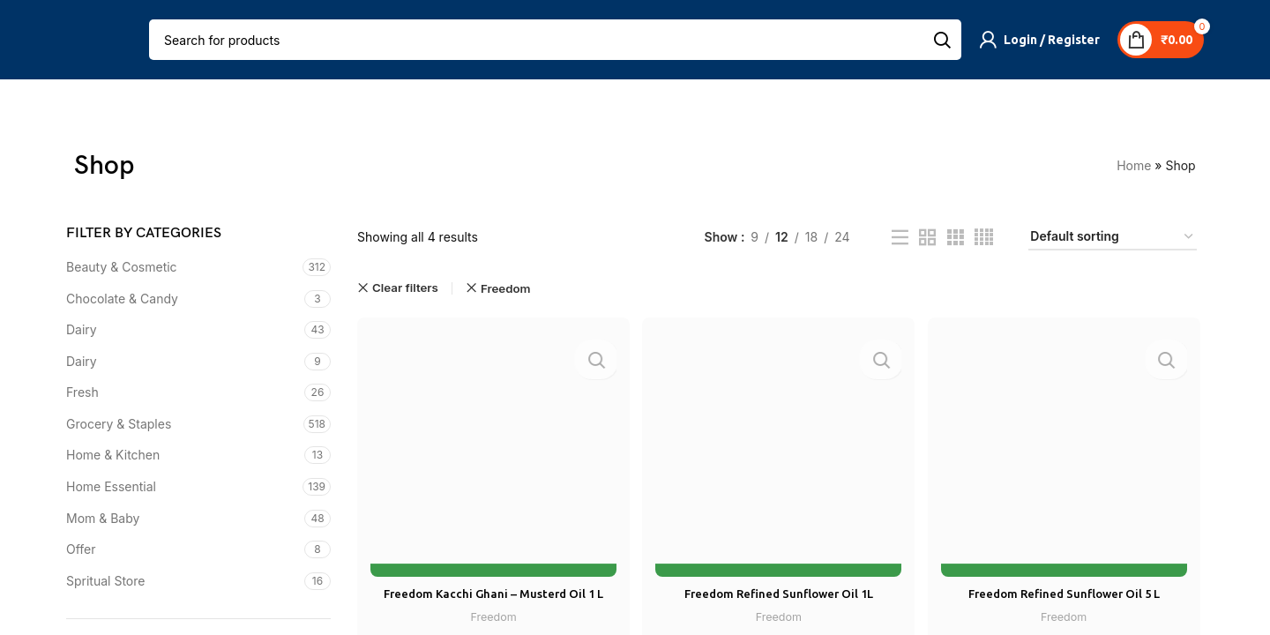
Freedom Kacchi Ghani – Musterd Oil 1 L (492, 590)
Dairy (81, 330)
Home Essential (111, 487)
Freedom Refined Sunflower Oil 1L (778, 590)
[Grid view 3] (955, 238)
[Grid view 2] (927, 238)
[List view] (900, 238)
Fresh (82, 392)
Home (1142, 166)
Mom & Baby (102, 518)
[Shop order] (1112, 237)
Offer (81, 549)
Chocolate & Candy (122, 298)
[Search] (555, 39)
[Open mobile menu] (76, 39)
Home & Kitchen (113, 455)
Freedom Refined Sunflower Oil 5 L (1065, 590)
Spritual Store (105, 580)
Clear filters (405, 289)
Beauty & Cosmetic (121, 266)
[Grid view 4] (984, 238)
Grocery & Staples (118, 423)
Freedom (492, 613)
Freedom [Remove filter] (506, 288)
